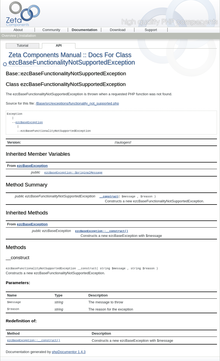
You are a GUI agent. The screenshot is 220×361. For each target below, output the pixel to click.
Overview (9, 35)
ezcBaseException (29, 122)
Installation (27, 35)
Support (151, 30)
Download (118, 30)
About (17, 30)
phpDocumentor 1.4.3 (69, 350)
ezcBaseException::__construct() (101, 230)
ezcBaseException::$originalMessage (73, 172)
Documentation (84, 30)
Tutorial (22, 45)
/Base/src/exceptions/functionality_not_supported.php (77, 103)
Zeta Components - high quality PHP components (110, 13)
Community (51, 30)
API (58, 45)
